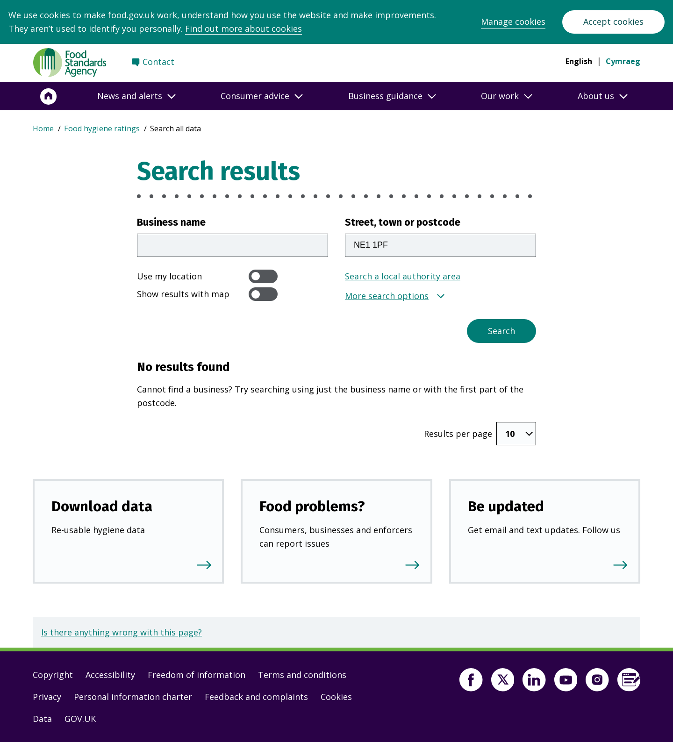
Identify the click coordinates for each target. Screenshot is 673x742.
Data (42, 718)
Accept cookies (613, 21)
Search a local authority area (402, 276)
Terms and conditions (302, 674)
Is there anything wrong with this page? (121, 632)
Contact (158, 61)
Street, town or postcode (402, 222)
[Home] (48, 96)
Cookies (336, 696)
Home (43, 128)
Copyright (53, 674)
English (579, 61)
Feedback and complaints (256, 696)
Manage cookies (513, 21)
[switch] (263, 276)
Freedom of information (196, 674)
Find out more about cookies (243, 28)
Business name (171, 222)
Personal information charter (133, 696)
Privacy (47, 696)
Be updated (506, 506)
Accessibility (110, 674)
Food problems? (312, 506)
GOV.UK (80, 718)
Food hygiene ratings (102, 128)
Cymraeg (623, 61)
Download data (101, 506)
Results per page (458, 433)
